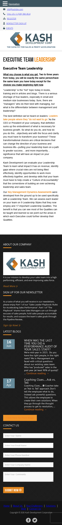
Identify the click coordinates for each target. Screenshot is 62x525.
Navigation (14, 4)
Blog (23, 508)
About (18, 505)
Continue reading (37, 373)
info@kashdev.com (15, 9)
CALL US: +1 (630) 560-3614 (18, 14)
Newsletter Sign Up (16, 23)
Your (34, 505)
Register (11, 18)
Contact (35, 508)
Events (9, 28)
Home (6, 505)
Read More (9, 286)
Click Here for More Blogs (20, 417)
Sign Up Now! (10, 325)
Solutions (51, 505)
